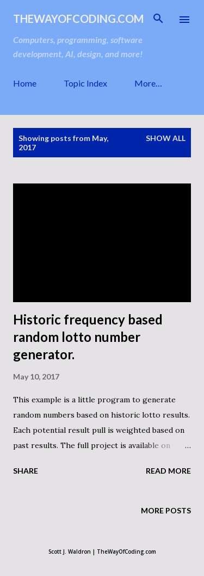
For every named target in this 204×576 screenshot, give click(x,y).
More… (148, 83)
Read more (168, 470)
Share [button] (25, 470)
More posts (166, 510)
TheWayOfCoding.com (78, 18)
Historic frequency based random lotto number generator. (88, 336)
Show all (166, 138)
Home (24, 83)
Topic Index (85, 83)
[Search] (158, 19)
